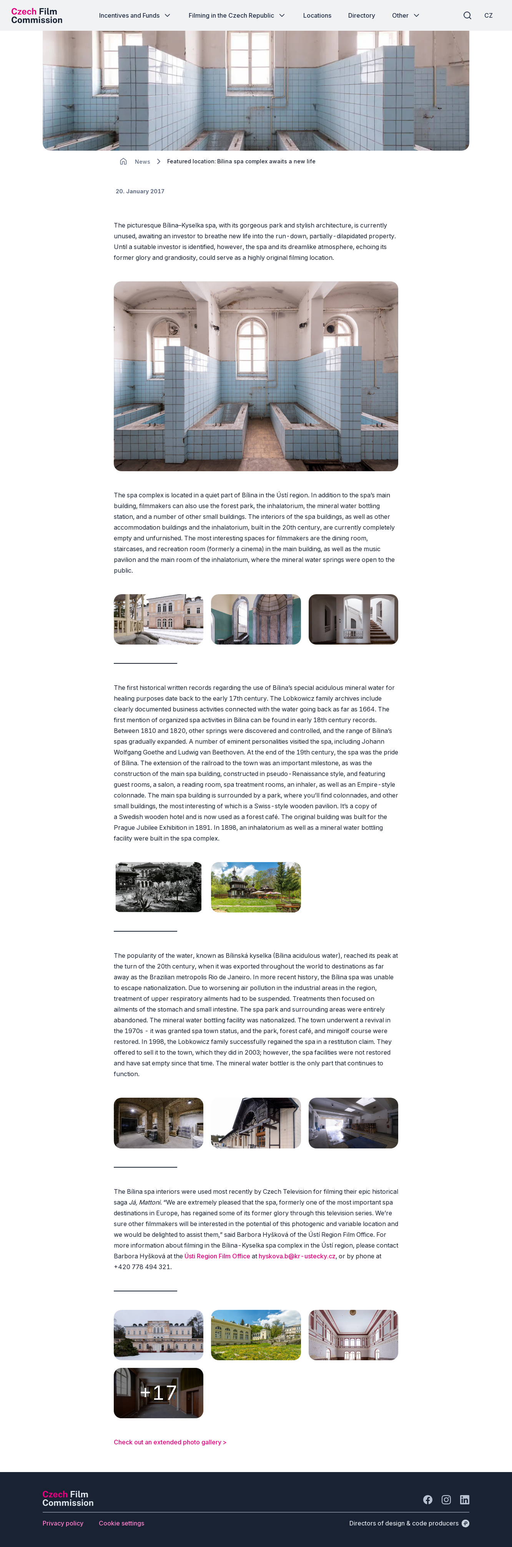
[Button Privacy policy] (63, 1523)
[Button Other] (406, 15)
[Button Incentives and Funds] (135, 15)
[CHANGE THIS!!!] (123, 161)
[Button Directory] (362, 15)
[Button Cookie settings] (121, 1523)
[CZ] (488, 15)
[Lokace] (142, 162)
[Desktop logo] (37, 15)
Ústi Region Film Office (217, 1256)
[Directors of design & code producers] (409, 1523)
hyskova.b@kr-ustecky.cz (297, 1256)
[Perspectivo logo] (68, 1503)
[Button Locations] (317, 15)
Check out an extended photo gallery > (170, 1442)
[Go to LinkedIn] (464, 1500)
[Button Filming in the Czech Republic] (237, 15)
